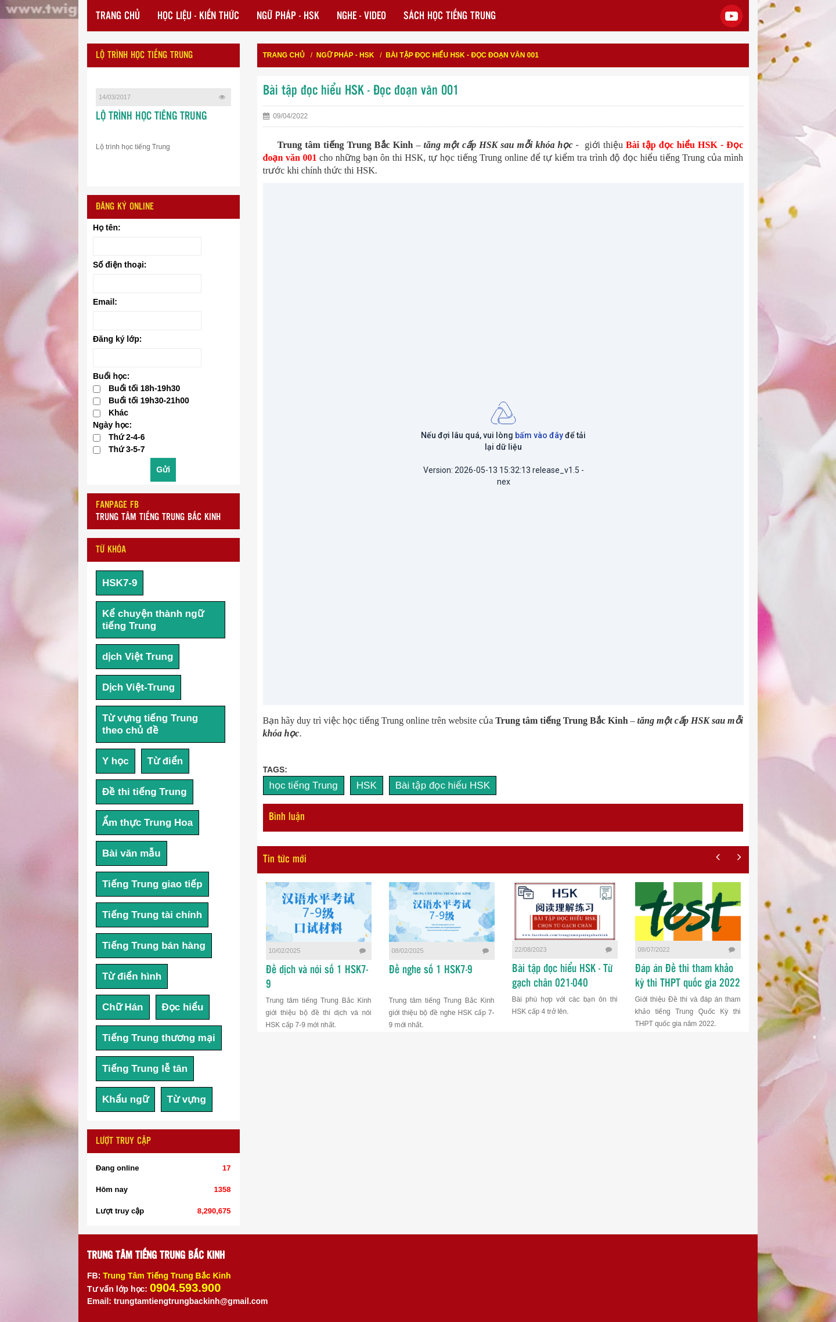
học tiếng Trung (303, 785)
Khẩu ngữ (125, 1099)
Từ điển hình (131, 976)
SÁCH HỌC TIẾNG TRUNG (449, 16)
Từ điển (165, 761)
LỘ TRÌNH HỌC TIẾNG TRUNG (151, 116)
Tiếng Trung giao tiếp (152, 884)
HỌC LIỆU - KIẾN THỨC (198, 16)
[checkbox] (96, 389)
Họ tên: (107, 227)
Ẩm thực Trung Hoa (147, 822)
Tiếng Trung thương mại (158, 1037)
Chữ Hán (122, 1007)
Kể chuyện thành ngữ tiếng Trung (153, 619)
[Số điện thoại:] (147, 283)
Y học (115, 761)
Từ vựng (186, 1099)
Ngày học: (112, 424)
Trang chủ (284, 55)
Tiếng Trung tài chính (152, 914)
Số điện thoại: (119, 264)
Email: (105, 301)
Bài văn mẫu (131, 853)
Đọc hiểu (183, 1007)
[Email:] (147, 320)
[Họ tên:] (147, 246)
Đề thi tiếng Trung (144, 791)
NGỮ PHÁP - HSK (288, 16)
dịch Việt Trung (137, 656)
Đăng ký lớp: (117, 339)
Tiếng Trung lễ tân (145, 1068)
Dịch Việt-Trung (138, 687)
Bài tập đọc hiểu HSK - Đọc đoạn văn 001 (461, 55)
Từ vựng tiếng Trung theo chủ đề (150, 724)
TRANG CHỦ (118, 16)
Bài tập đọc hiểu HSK (442, 785)
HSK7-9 (119, 582)
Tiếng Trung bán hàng (154, 945)
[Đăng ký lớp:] (147, 357)
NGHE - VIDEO (361, 16)
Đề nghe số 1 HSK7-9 (431, 970)
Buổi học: (111, 376)
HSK (366, 785)
